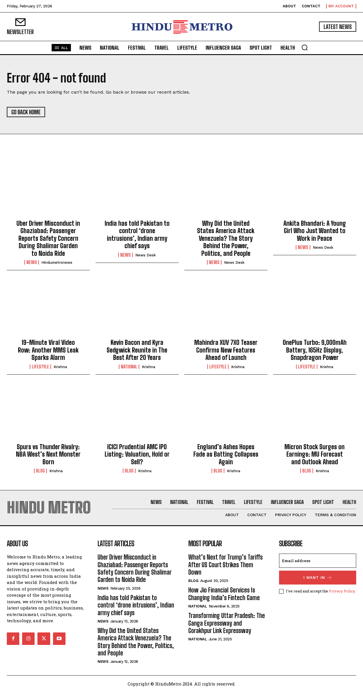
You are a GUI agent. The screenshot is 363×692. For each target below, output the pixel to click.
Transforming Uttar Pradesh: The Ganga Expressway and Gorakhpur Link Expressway (226, 623)
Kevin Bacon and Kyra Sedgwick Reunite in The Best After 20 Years (137, 350)
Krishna (60, 367)
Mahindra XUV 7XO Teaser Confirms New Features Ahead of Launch (226, 350)
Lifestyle (40, 366)
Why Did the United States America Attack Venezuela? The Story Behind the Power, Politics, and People (225, 238)
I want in (317, 577)
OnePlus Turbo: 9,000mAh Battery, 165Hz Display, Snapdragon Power (315, 350)
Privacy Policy (342, 591)
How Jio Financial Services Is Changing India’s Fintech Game (224, 593)
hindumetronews (56, 262)
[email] (317, 561)
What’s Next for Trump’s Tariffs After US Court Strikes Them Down (225, 564)
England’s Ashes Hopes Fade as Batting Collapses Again (225, 454)
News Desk (145, 255)
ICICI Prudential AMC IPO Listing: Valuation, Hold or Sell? (137, 454)
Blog (40, 471)
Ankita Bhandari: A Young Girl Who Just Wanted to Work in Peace (314, 231)
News (31, 262)
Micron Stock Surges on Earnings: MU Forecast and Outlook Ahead (314, 454)
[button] (304, 47)
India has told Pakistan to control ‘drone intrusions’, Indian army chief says (137, 235)
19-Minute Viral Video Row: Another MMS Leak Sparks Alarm (48, 350)
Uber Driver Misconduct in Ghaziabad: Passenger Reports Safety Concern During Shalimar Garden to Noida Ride (48, 238)
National (129, 366)
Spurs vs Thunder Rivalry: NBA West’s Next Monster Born (48, 454)
